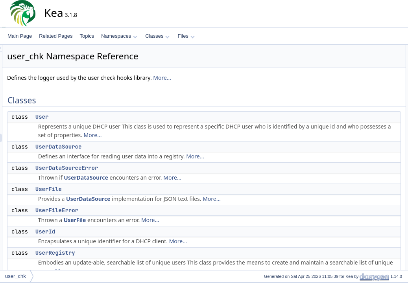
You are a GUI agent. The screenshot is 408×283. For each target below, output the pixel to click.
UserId (116, 231)
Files (185, 36)
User (113, 116)
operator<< (365, 205)
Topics (86, 36)
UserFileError (127, 210)
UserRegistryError (373, 118)
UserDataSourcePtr (374, 144)
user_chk (15, 276)
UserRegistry (126, 252)
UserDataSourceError (137, 167)
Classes (157, 36)
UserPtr (362, 179)
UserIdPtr (364, 161)
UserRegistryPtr (371, 187)
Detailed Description (369, 230)
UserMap (363, 170)
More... (233, 77)
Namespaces (119, 36)
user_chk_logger (371, 222)
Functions (358, 196)
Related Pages (55, 36)
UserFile (119, 189)
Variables (357, 213)
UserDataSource (129, 146)
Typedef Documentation (373, 239)
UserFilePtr (366, 153)
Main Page (19, 36)
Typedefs (357, 127)
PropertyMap (367, 135)
